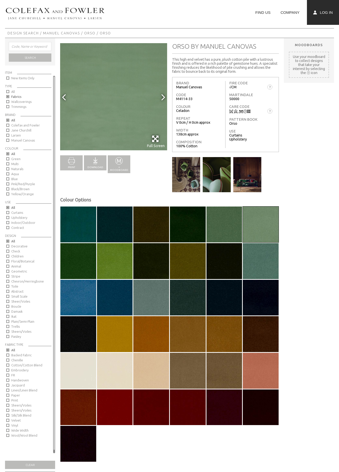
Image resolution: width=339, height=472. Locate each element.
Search (30, 57)
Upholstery (19, 217)
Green (16, 159)
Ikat (14, 316)
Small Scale (19, 296)
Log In (323, 12)
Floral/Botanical (22, 261)
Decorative (19, 246)
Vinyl (14, 425)
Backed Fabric (21, 355)
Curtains (17, 212)
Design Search (23, 33)
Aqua (15, 174)
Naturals (17, 169)
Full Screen (156, 141)
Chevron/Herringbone (27, 281)
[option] (113, 96)
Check (15, 251)
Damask (17, 311)
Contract (17, 227)
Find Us (263, 12)
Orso (89, 33)
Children (17, 256)
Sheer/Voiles (20, 301)
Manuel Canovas (61, 33)
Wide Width (20, 430)
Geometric (19, 271)
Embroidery (20, 370)
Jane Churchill (21, 130)
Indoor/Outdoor (23, 222)
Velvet (16, 420)
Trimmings (18, 106)
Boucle (16, 306)
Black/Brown (20, 189)
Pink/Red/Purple (23, 184)
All (13, 91)
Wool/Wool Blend (24, 435)
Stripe (15, 276)
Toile (14, 286)
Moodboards (309, 45)
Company (290, 12)
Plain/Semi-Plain (22, 321)
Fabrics (16, 96)
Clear (30, 464)
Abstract (17, 291)
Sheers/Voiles (21, 331)
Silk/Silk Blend (21, 415)
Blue (14, 179)
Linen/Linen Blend (24, 390)
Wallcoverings (21, 101)
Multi (15, 164)
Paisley (16, 336)
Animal (16, 266)
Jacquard (18, 385)
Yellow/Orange (22, 194)
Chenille (17, 360)
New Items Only (22, 78)
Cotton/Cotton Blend (26, 365)
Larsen (16, 135)
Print (14, 400)
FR (13, 375)
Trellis (15, 326)
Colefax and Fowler (25, 125)
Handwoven (20, 380)
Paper (15, 395)
